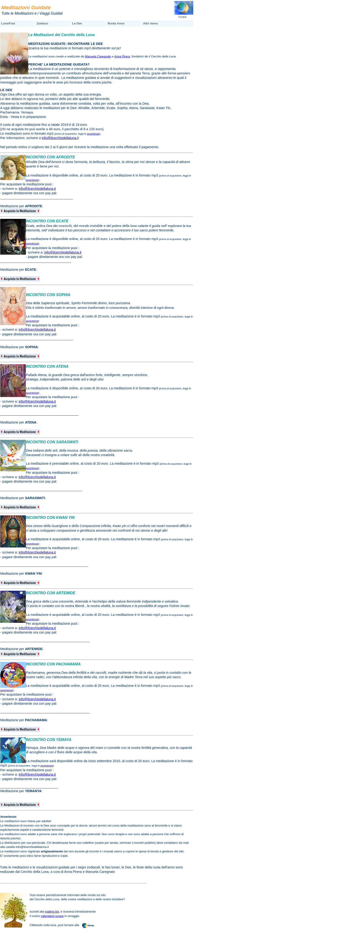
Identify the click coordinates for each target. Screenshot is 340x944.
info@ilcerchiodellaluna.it (37, 188)
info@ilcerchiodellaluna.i (60, 138)
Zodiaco (42, 23)
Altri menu (150, 23)
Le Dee (77, 23)
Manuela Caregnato (98, 56)
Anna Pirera (122, 56)
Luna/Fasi (8, 23)
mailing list (52, 911)
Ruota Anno (116, 23)
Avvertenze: (8, 816)
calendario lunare (52, 916)
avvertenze (93, 133)
